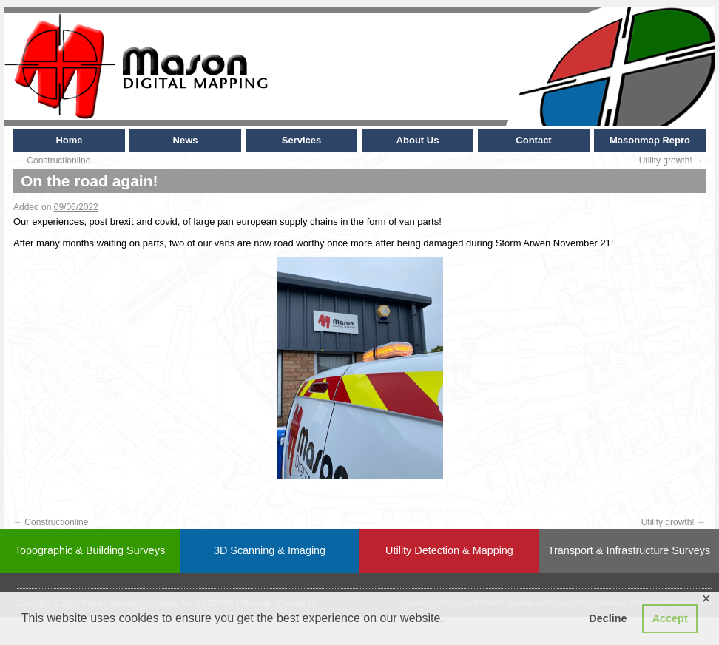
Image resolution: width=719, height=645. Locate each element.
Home (68, 140)
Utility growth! (671, 160)
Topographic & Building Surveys (90, 550)
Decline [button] (608, 618)
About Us (417, 140)
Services (302, 140)
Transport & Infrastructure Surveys (629, 550)
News (185, 140)
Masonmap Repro (650, 140)
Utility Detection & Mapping (449, 550)
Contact (533, 140)
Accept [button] (670, 618)
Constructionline (53, 160)
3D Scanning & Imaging (269, 550)
